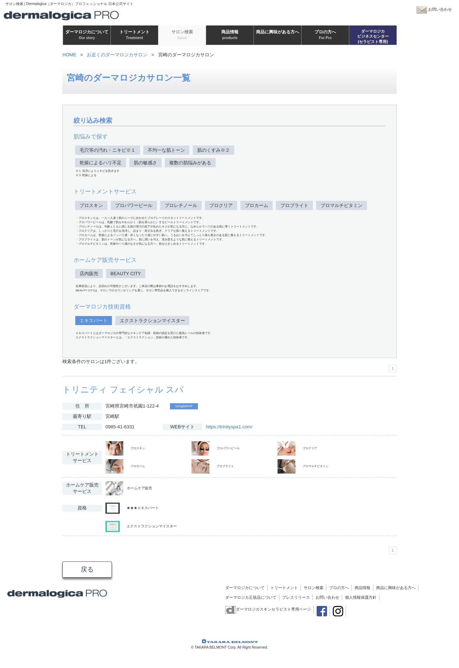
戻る (87, 569)
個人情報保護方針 (361, 597)
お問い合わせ (327, 597)
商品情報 (362, 587)
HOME (69, 54)
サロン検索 (313, 587)
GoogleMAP (184, 406)
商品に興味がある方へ (396, 587)
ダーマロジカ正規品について (250, 597)
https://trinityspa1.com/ (229, 426)
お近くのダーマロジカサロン (117, 54)
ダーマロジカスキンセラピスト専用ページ (268, 609)
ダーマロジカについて (245, 587)
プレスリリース (296, 597)
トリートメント (284, 587)
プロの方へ (339, 587)
